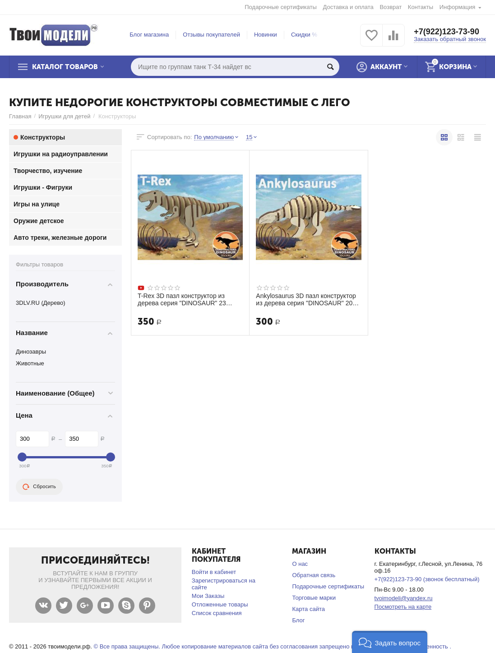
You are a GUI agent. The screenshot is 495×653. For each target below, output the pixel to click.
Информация (457, 7)
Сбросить (39, 487)
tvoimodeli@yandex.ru (404, 598)
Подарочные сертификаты (281, 7)
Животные (30, 363)
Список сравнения (217, 613)
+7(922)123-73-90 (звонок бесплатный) (427, 579)
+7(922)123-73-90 (446, 31)
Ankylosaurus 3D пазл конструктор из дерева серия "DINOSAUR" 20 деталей (306, 299)
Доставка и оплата (348, 7)
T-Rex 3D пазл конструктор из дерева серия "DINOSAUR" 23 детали (182, 299)
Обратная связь (313, 575)
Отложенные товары (220, 604)
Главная (20, 116)
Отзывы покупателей (211, 34)
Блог (298, 620)
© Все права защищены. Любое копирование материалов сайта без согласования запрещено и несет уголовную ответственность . (272, 646)
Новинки (265, 34)
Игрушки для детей (64, 116)
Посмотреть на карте (403, 606)
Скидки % (304, 34)
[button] (389, 642)
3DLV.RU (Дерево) (40, 302)
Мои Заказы (208, 595)
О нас (300, 563)
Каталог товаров (65, 66)
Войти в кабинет (214, 572)
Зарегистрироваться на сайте (223, 584)
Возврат (390, 7)
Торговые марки (314, 597)
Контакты (420, 7)
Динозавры (31, 351)
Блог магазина (149, 34)
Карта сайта (308, 609)
